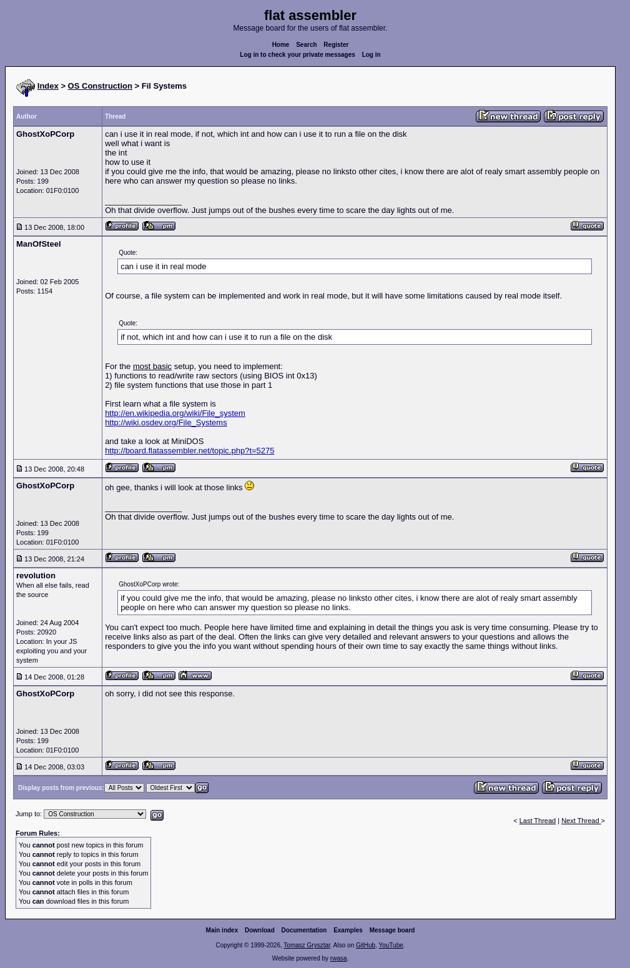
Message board (392, 930)
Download (260, 930)
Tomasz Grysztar (306, 945)
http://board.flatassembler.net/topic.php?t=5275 (189, 450)
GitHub (365, 945)
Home (281, 44)
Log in (371, 54)
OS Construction (100, 86)
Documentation (304, 930)
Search (306, 44)
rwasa (338, 958)
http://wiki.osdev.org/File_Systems (166, 422)
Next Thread (581, 820)
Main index (222, 930)
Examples (348, 930)
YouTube (390, 945)
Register (335, 44)
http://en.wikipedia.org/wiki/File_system (175, 413)
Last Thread (537, 820)
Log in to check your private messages (297, 54)
